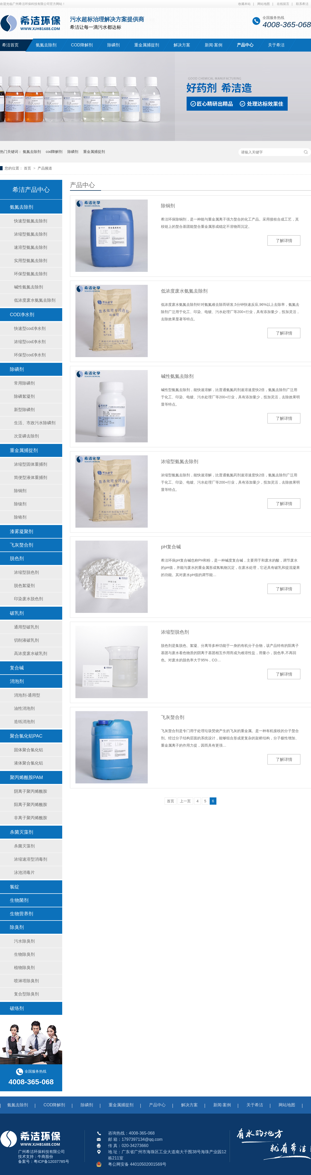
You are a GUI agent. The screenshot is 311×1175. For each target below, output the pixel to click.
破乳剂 (17, 613)
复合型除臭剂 (26, 994)
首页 (28, 168)
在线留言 (283, 4)
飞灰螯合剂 (172, 717)
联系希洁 (302, 4)
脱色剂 (17, 558)
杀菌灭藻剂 (21, 832)
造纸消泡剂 (24, 721)
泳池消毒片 (24, 872)
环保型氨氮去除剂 (30, 274)
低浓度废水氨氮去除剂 (184, 291)
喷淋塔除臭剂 (26, 981)
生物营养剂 (21, 913)
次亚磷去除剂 (26, 436)
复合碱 (17, 667)
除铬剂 (20, 517)
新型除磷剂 (24, 409)
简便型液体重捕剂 (30, 477)
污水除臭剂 (24, 941)
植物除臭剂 (24, 967)
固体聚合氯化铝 (28, 750)
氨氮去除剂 (46, 45)
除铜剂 (168, 205)
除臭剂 (17, 927)
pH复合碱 (171, 546)
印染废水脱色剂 (28, 599)
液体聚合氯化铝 (28, 763)
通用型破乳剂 (26, 627)
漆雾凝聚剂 (21, 531)
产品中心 (245, 45)
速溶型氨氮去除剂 (30, 247)
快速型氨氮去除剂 (30, 221)
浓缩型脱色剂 (175, 632)
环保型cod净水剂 (30, 355)
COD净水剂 (22, 314)
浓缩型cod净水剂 (30, 341)
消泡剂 (17, 681)
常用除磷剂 (24, 383)
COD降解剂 (82, 45)
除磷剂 (113, 45)
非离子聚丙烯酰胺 (30, 818)
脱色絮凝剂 (24, 585)
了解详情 (284, 240)
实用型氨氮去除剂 (30, 260)
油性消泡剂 (24, 708)
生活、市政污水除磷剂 (34, 423)
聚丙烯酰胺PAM (26, 777)
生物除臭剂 (24, 954)
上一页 (185, 801)
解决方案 (182, 45)
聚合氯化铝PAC (26, 736)
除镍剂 (20, 504)
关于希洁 (276, 45)
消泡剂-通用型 (27, 695)
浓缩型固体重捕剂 (30, 464)
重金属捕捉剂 (146, 45)
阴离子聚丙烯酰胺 (30, 791)
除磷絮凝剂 (24, 396)
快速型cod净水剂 (30, 328)
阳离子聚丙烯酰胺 (30, 804)
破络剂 (17, 1008)
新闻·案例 (213, 45)
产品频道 (45, 168)
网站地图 (263, 4)
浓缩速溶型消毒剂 (30, 859)
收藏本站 (244, 4)
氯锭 (14, 886)
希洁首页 (10, 45)
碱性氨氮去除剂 (177, 376)
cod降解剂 (54, 152)
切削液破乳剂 (26, 640)
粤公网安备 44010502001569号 (137, 1164)
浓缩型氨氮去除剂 (179, 461)
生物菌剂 (19, 900)
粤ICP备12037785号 (51, 1161)
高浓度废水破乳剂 (30, 653)
